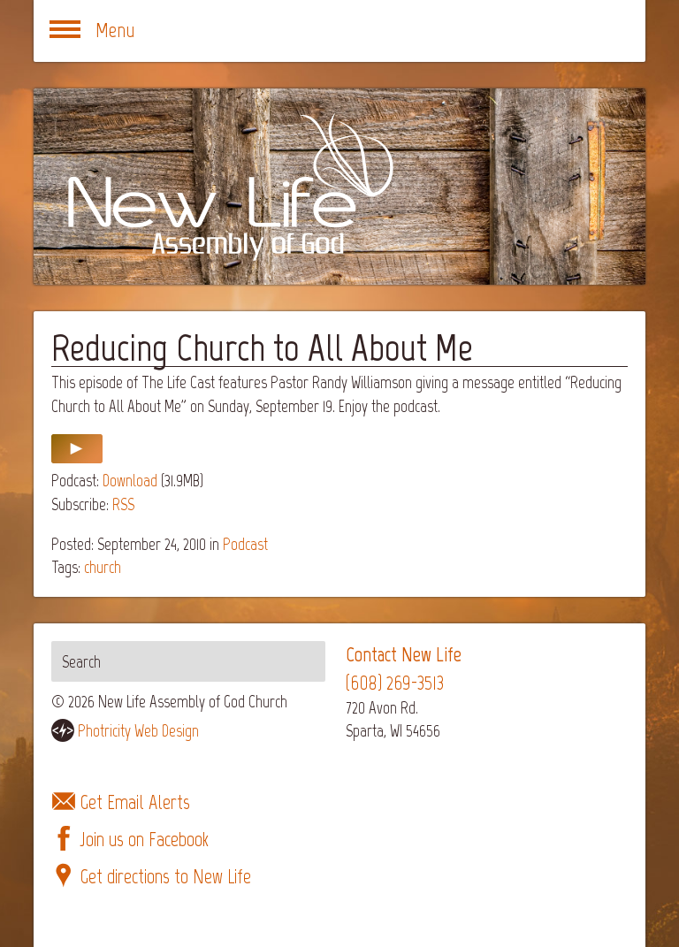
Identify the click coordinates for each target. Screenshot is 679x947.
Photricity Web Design (138, 731)
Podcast (245, 544)
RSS (123, 504)
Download (130, 480)
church (102, 567)
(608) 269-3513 (395, 683)
